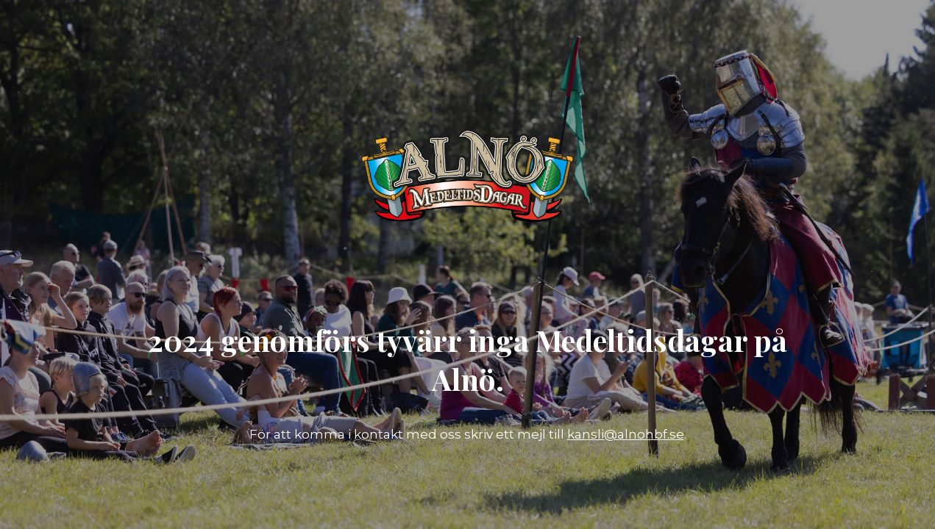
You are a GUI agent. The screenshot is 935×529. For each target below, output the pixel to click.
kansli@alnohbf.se (625, 434)
